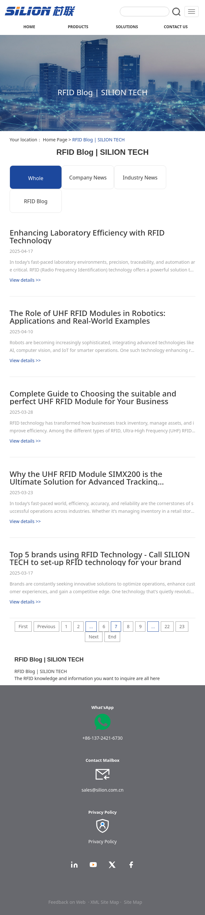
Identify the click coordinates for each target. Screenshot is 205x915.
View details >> (25, 280)
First (23, 626)
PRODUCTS (78, 26)
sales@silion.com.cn (102, 790)
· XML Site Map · (104, 902)
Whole (36, 178)
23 (181, 626)
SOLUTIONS (127, 26)
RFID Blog (36, 201)
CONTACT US (176, 26)
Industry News (140, 177)
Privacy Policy (102, 841)
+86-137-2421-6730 (102, 738)
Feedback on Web (67, 902)
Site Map (133, 902)
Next (94, 637)
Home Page (55, 140)
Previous (46, 626)
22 (167, 626)
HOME (29, 26)
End (112, 637)
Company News (88, 177)
